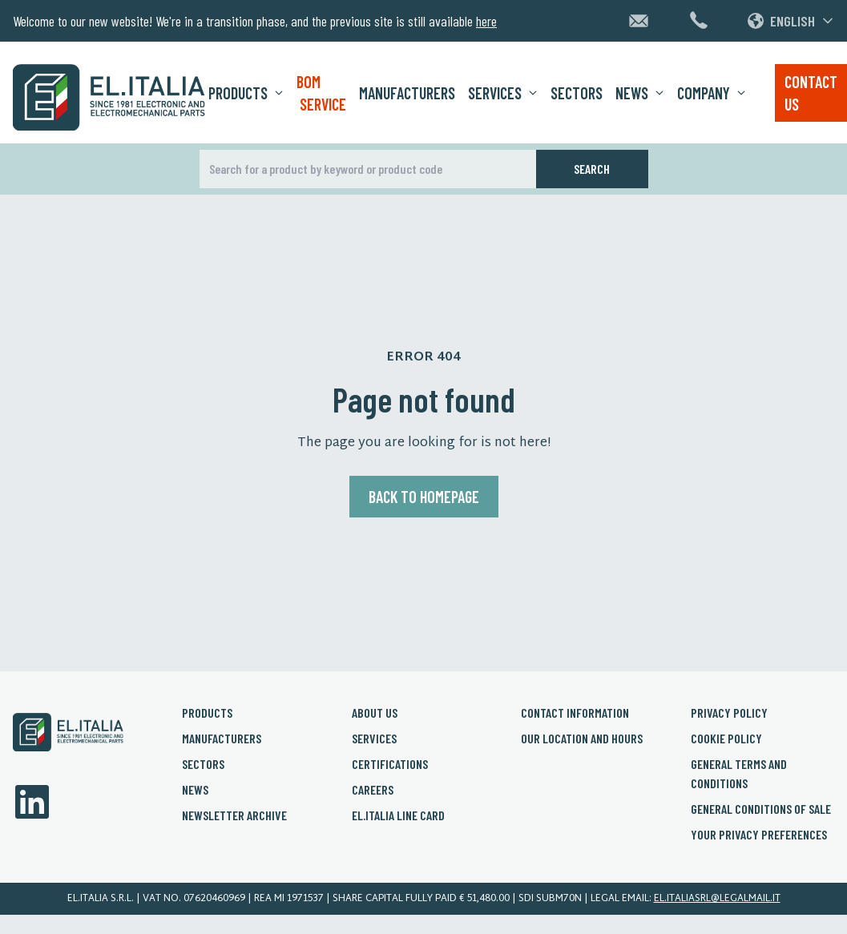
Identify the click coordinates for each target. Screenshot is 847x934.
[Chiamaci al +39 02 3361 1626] (699, 20)
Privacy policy (729, 712)
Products (246, 93)
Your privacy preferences (759, 834)
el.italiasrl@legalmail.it (717, 899)
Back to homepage (424, 496)
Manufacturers (407, 93)
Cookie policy (726, 738)
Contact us (810, 93)
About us (374, 712)
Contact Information (575, 712)
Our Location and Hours (582, 738)
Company (711, 93)
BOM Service (321, 93)
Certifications (390, 763)
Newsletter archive (234, 815)
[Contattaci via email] (639, 21)
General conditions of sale (761, 808)
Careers (372, 789)
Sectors (577, 93)
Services (503, 93)
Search (592, 168)
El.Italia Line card (398, 815)
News (639, 93)
